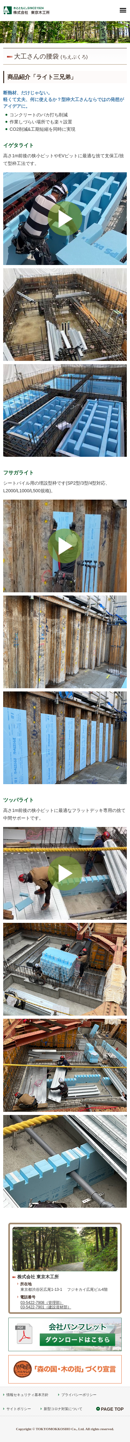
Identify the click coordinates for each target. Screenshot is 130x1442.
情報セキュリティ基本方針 (27, 1395)
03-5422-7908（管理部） (42, 1302)
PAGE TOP (112, 1409)
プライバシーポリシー (78, 1395)
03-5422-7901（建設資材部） (45, 1307)
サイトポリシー (18, 1409)
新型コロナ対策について (63, 1409)
